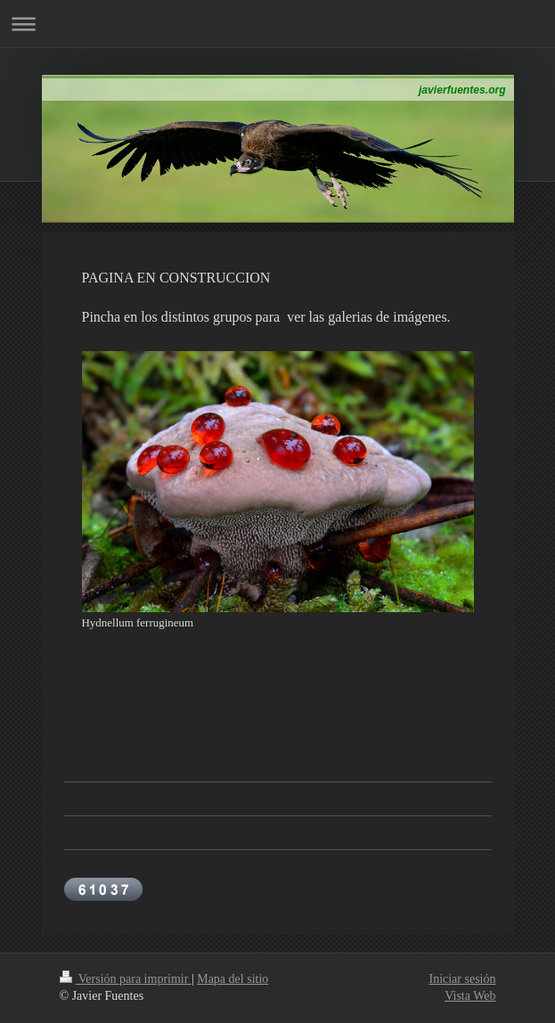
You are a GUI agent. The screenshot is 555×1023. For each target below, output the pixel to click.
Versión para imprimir (126, 979)
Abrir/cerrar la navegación (277, 23)
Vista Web (470, 996)
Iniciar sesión (461, 979)
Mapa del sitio (232, 979)
